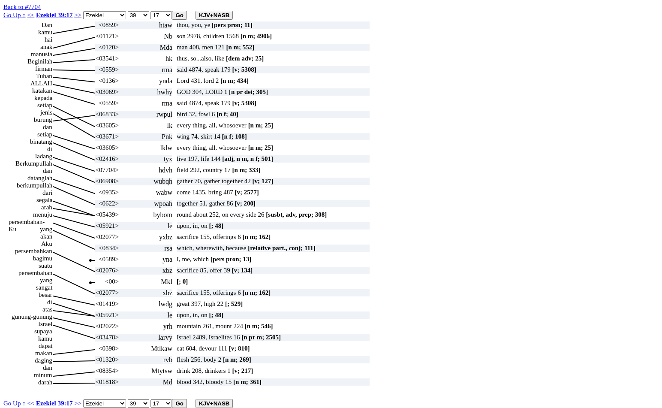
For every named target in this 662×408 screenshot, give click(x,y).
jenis (46, 112)
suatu (45, 265)
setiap (44, 105)
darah (45, 382)
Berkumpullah (33, 163)
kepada (43, 97)
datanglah (39, 178)
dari (47, 192)
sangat (44, 287)
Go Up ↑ (14, 15)
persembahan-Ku (27, 222)
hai (48, 39)
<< (30, 15)
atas (47, 309)
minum (43, 375)
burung (43, 119)
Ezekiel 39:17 (54, 15)
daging (43, 360)
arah (46, 207)
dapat (45, 345)
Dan (47, 24)
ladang (43, 156)
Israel (45, 323)
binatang (41, 141)
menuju (42, 214)
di (49, 148)
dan (47, 127)
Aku (46, 243)
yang (46, 229)
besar (45, 294)
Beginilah (39, 61)
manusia (41, 54)
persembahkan (33, 251)
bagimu (42, 258)
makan (43, 353)
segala (44, 199)
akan (46, 236)
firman (43, 68)
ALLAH (41, 83)
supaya (43, 331)
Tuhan (44, 76)
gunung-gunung (32, 316)
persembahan (35, 272)
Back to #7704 (22, 6)
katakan (42, 90)
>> (77, 15)
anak (46, 46)
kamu (45, 32)
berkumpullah (34, 185)
